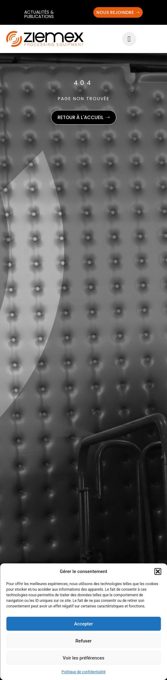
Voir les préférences (83, 658)
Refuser (83, 641)
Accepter (83, 624)
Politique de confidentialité (84, 672)
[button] (158, 571)
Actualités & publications (39, 14)
